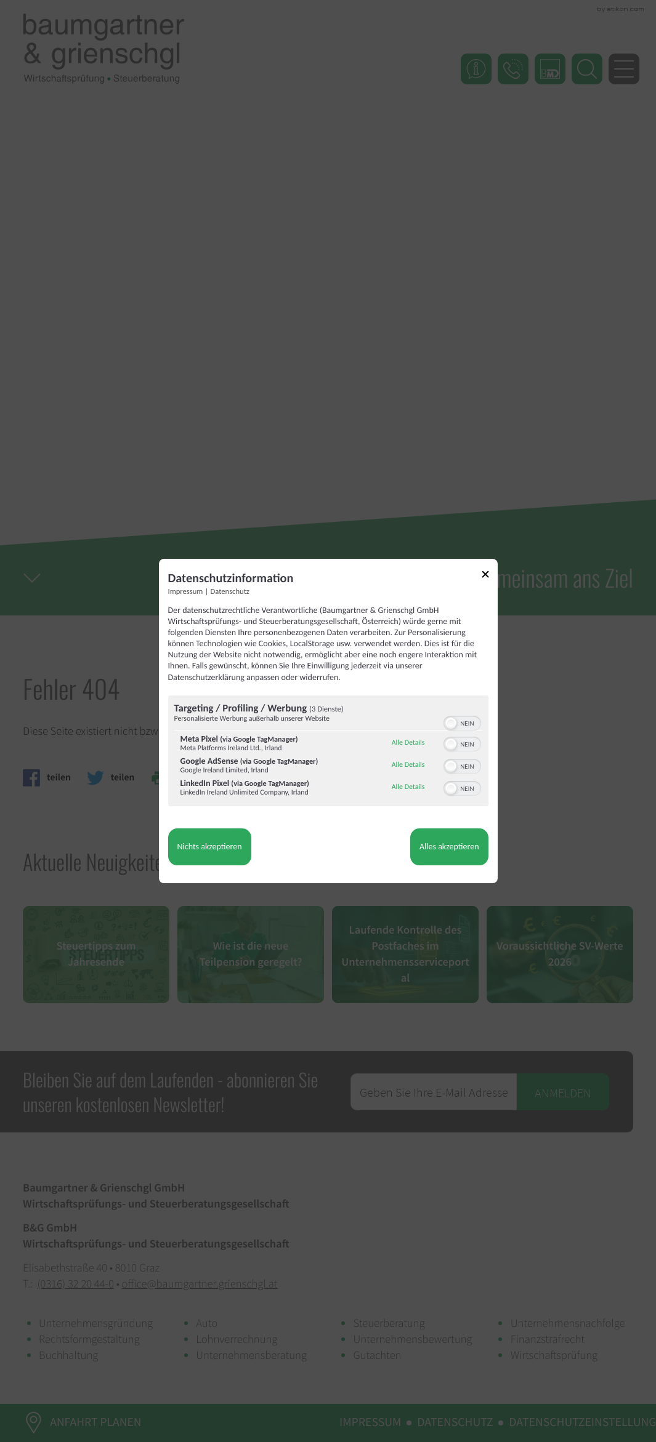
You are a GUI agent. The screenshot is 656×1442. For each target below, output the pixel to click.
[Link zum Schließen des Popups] (489, 576)
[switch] (462, 722)
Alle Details (408, 743)
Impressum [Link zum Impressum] (185, 591)
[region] (328, 752)
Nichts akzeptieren (209, 846)
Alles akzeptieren (449, 846)
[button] (450, 723)
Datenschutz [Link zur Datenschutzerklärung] (230, 591)
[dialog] (328, 721)
